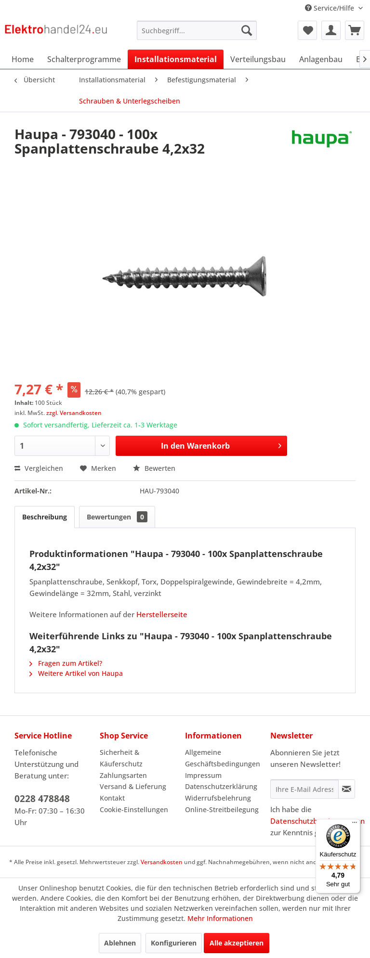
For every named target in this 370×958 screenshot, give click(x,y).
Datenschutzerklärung (221, 786)
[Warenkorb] (354, 30)
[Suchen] (247, 30)
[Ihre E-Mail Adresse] (304, 789)
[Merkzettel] (307, 30)
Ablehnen (120, 942)
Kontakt (112, 798)
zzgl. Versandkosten (74, 413)
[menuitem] (197, 30)
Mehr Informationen (220, 918)
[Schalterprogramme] (84, 59)
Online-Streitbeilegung (222, 809)
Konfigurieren (174, 942)
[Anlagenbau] (320, 59)
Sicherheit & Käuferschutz (121, 758)
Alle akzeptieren (237, 942)
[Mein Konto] (331, 30)
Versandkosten (162, 862)
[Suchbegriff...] (197, 30)
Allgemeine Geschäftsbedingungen (222, 758)
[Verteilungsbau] (258, 59)
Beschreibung (44, 516)
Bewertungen (117, 516)
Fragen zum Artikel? (65, 663)
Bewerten (154, 468)
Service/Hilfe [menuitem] (330, 8)
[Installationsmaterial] (176, 59)
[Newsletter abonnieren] (346, 789)
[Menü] (354, 824)
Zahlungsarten (123, 775)
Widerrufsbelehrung (218, 798)
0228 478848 (42, 798)
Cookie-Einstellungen (134, 809)
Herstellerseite (161, 614)
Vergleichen (38, 468)
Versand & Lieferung (133, 786)
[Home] (22, 59)
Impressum (203, 775)
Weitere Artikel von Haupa (76, 673)
